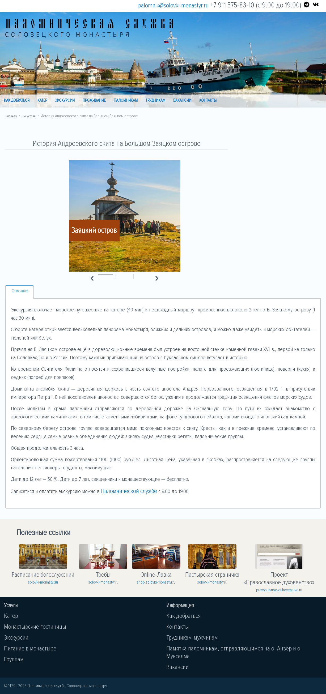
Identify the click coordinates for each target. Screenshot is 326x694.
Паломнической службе (129, 491)
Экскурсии (65, 100)
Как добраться (16, 100)
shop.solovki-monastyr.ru (156, 582)
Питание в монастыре (30, 648)
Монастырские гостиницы (35, 627)
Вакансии (182, 100)
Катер (42, 100)
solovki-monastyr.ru (43, 582)
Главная (11, 116)
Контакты (208, 100)
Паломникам (126, 100)
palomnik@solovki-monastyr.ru (173, 5)
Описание (20, 291)
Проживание (94, 100)
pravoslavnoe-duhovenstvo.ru (279, 590)
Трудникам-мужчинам (192, 637)
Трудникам (155, 100)
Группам (14, 659)
